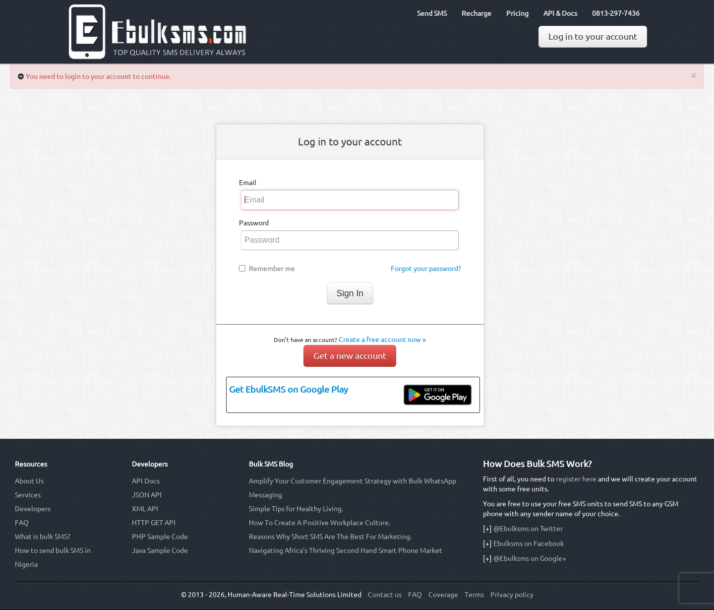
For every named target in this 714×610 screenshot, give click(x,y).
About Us (29, 481)
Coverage (443, 595)
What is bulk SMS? (42, 537)
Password (254, 223)
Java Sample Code (160, 550)
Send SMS (432, 13)
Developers (33, 509)
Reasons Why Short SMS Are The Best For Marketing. (330, 537)
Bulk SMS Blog (271, 464)
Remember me (272, 268)
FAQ (22, 523)
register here (576, 479)
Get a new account (349, 355)
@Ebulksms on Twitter (528, 529)
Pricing (517, 13)
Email (247, 183)
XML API (145, 509)
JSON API (147, 495)
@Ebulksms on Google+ (529, 558)
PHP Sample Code (160, 537)
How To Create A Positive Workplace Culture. (319, 523)
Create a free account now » (382, 339)
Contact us (385, 595)
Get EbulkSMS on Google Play (288, 389)
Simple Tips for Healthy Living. (296, 509)
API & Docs (560, 13)
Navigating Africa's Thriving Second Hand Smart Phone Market (345, 550)
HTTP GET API (154, 523)
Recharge (476, 13)
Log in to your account (592, 36)
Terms (474, 595)
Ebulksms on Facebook (528, 543)
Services (28, 495)
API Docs (146, 481)
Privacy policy (512, 595)
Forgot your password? (426, 268)
